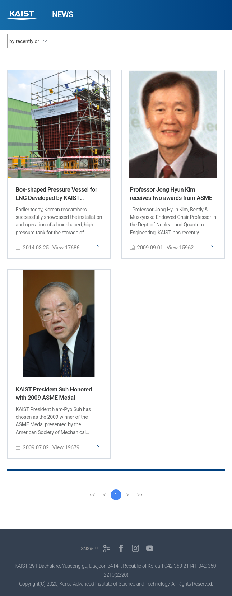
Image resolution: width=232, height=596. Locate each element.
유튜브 (149, 548)
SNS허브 (89, 548)
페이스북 (121, 548)
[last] (139, 494)
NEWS (62, 14)
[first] (92, 494)
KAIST (22, 16)
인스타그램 (135, 548)
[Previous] (104, 494)
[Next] (127, 494)
